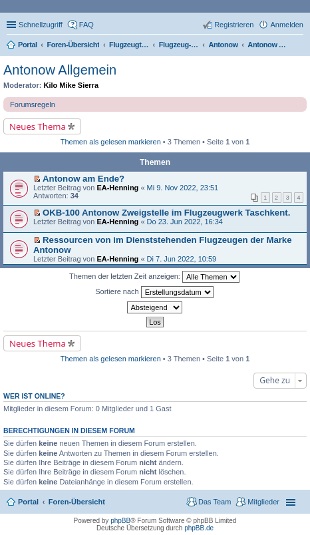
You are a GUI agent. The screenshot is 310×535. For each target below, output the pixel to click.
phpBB (120, 520)
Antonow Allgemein (59, 70)
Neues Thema (37, 126)
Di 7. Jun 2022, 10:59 (182, 259)
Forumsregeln (32, 104)
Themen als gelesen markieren (111, 142)
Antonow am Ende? (83, 179)
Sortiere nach (154, 292)
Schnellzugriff (41, 25)
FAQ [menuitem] (86, 25)
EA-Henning (117, 188)
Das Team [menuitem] (214, 502)
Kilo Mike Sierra (71, 85)
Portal (27, 45)
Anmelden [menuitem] (286, 25)
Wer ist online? (34, 396)
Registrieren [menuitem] (233, 25)
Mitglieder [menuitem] (263, 502)
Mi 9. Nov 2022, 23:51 (183, 188)
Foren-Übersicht (77, 502)
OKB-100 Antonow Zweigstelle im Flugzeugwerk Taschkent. (166, 213)
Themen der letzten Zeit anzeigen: (154, 277)
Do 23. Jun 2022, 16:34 (185, 222)
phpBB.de (199, 528)
